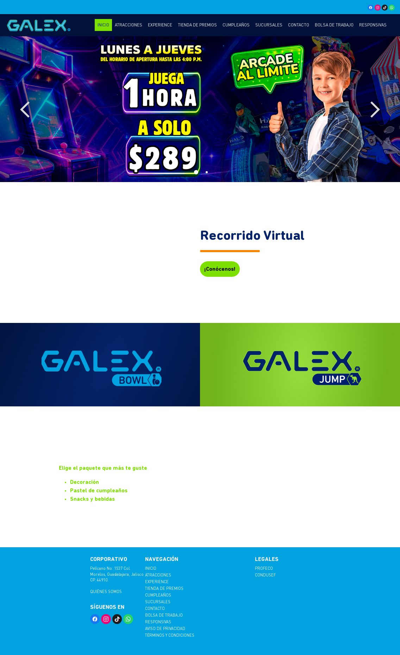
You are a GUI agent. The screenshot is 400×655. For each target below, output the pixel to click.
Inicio (103, 24)
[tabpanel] (200, 109)
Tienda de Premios (197, 24)
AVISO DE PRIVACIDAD (165, 628)
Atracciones (128, 24)
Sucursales (268, 24)
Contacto (298, 24)
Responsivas (373, 24)
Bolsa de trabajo (334, 24)
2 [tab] (205, 171)
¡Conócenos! (220, 269)
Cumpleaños (236, 24)
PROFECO (264, 568)
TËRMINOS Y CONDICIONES (169, 635)
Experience (160, 24)
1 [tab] (194, 171)
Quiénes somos (106, 591)
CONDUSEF (265, 575)
